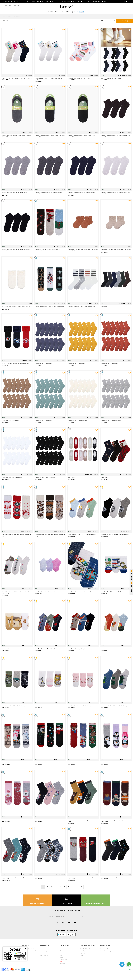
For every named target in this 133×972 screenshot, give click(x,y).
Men (61, 953)
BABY (67, 11)
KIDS (62, 11)
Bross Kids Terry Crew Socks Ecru (78, 420)
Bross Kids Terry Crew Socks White (12, 477)
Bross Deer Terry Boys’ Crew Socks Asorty (47, 249)
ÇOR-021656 (104, 479)
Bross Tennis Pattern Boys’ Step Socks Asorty (48, 648)
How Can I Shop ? (85, 949)
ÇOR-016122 (71, 251)
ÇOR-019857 (104, 308)
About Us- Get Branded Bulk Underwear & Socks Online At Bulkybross (28, 951)
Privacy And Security (105, 951)
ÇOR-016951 (5, 650)
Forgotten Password (45, 953)
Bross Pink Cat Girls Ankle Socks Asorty (79, 706)
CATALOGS (8, 5)
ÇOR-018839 (38, 81)
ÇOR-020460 (104, 878)
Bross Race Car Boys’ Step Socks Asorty (80, 591)
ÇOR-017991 (71, 650)
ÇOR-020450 (6, 764)
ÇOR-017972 (104, 536)
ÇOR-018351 (104, 79)
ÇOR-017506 (71, 536)
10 (81, 887)
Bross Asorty (104, 306)
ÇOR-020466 (6, 880)
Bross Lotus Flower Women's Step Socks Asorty (115, 534)
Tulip (61, 961)
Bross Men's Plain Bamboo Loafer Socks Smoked (16, 135)
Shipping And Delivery (86, 953)
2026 (130, 969)
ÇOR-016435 (38, 593)
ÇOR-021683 (38, 538)
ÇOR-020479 (71, 823)
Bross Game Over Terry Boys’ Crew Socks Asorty (115, 877)
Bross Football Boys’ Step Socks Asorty (13, 706)
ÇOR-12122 (104, 137)
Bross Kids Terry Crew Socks (43, 363)
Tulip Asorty (71, 477)
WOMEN (50, 11)
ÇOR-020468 (104, 823)
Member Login (44, 951)
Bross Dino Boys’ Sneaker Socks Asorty (112, 591)
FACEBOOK (131, 576)
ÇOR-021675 (38, 308)
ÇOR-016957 (104, 593)
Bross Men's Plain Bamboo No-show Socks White (115, 192)
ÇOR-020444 (71, 764)
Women (62, 951)
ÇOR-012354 (38, 365)
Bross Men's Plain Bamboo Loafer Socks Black (81, 135)
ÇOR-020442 (6, 821)
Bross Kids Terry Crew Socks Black (45, 477)
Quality (22, 955)
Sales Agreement (84, 951)
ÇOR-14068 (5, 137)
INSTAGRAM (131, 589)
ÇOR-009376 (71, 308)
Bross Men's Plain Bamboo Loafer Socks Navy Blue (50, 135)
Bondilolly (62, 963)
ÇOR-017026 (71, 593)
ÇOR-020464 (71, 880)
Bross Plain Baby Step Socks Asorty (45, 591)
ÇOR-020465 (38, 878)
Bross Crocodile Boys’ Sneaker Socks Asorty (114, 706)
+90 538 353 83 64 (11, 1)
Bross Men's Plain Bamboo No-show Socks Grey (49, 192)
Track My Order (44, 955)
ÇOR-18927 (5, 79)
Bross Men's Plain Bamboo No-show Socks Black (16, 249)
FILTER (124, 20)
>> (90, 887)
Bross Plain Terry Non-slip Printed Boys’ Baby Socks (83, 249)
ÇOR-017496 (5, 707)
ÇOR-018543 (38, 650)
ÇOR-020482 (38, 251)
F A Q (81, 955)
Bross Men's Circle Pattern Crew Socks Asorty (81, 306)
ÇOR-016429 (71, 707)
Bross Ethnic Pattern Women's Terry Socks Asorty (49, 306)
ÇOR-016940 (104, 707)
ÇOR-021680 (5, 538)
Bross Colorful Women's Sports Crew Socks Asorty (17, 78)
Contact (22, 957)
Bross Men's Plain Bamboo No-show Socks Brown (115, 135)
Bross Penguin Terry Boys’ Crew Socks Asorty (48, 877)
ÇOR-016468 (5, 595)
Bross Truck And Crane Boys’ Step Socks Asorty (82, 534)
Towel (61, 949)
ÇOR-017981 (104, 650)
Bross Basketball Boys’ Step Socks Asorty (80, 648)
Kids (61, 955)
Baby (61, 957)
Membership (43, 949)
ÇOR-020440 (38, 821)
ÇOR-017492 (38, 707)
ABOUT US (16, 5)
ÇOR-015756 (71, 79)
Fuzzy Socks (63, 959)
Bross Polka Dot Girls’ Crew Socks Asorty (80, 78)
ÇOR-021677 (5, 365)
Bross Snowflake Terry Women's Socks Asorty (15, 363)
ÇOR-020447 (38, 764)
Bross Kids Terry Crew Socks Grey (111, 420)
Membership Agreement (106, 949)
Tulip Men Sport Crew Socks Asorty (111, 78)
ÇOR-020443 (104, 764)
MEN (56, 11)
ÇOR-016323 (71, 479)
